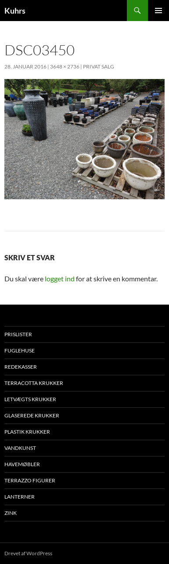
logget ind (60, 278)
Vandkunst (20, 448)
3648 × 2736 (64, 66)
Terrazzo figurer (29, 480)
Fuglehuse (19, 350)
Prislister (18, 334)
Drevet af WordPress (28, 553)
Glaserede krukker (31, 415)
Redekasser (20, 366)
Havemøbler (22, 464)
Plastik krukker (27, 431)
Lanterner (19, 496)
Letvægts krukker (30, 399)
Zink (10, 513)
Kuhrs (14, 10)
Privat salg (98, 66)
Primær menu (158, 10)
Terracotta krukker (33, 383)
